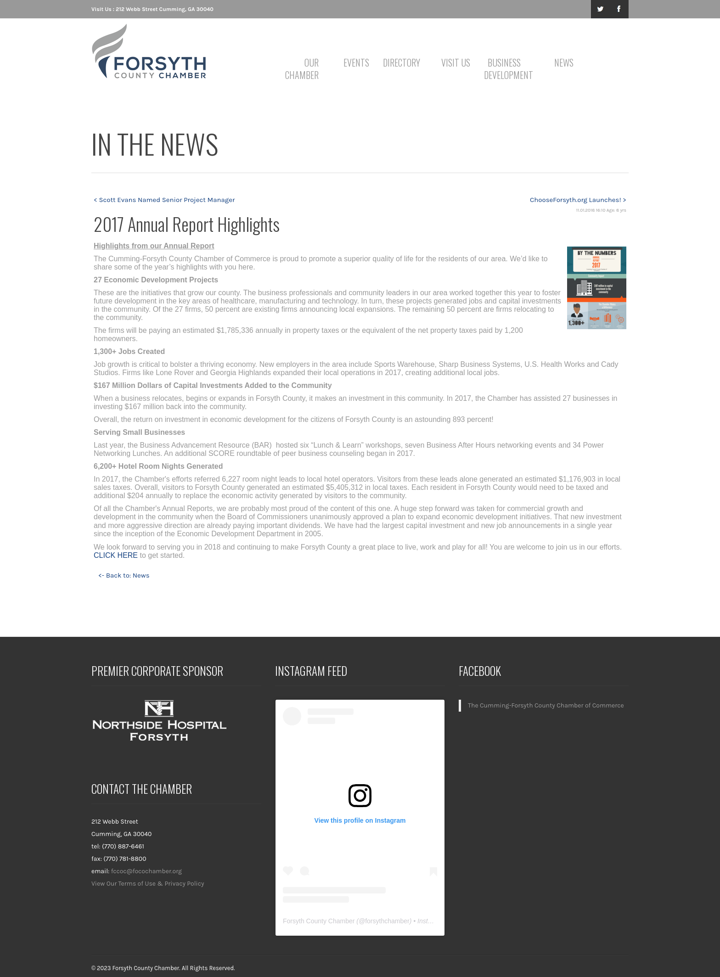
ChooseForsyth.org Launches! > (578, 200)
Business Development (506, 69)
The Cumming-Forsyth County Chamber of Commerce (546, 705)
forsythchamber (387, 921)
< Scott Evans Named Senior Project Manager (164, 200)
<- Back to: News (124, 575)
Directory (401, 62)
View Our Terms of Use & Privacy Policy (147, 883)
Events (356, 62)
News (564, 62)
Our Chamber (302, 69)
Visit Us (455, 62)
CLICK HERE (116, 555)
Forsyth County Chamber (318, 921)
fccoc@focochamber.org (146, 871)
